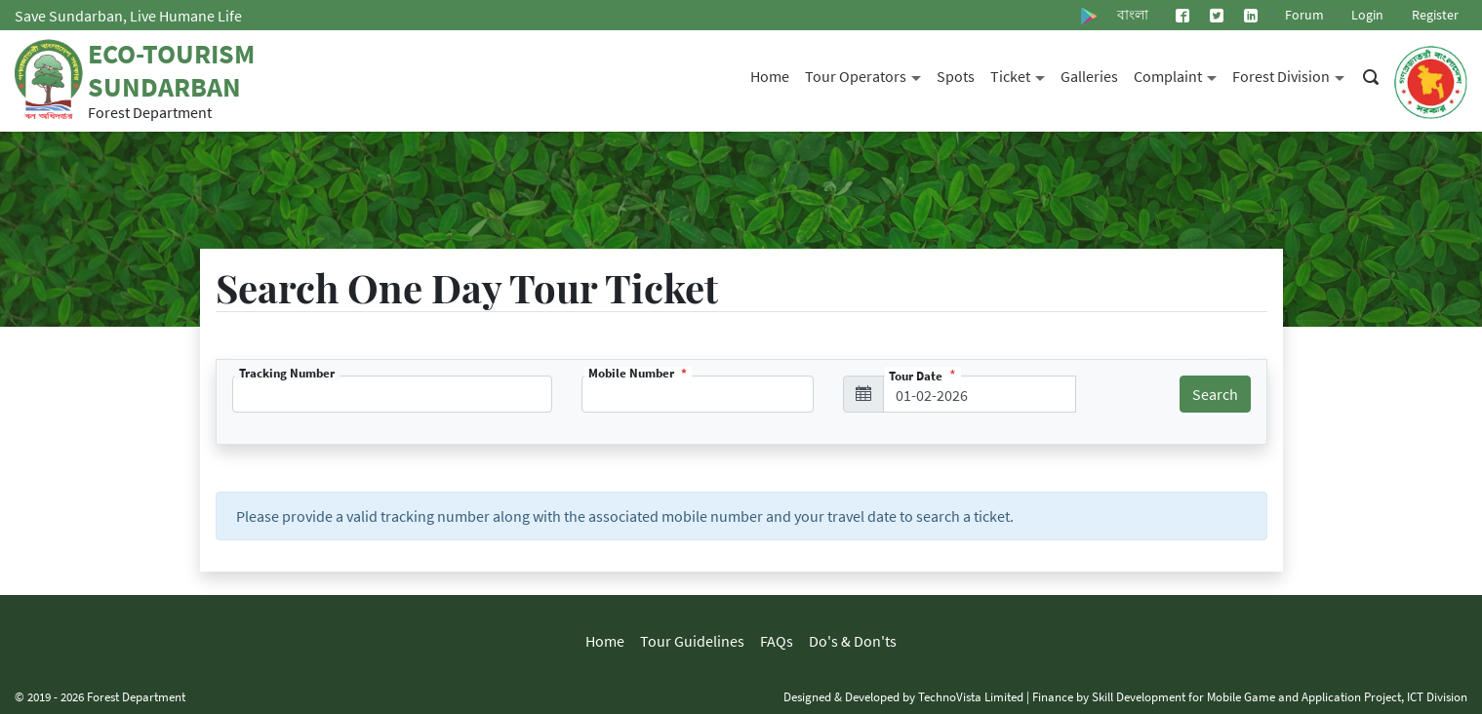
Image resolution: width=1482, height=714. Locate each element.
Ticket (1021, 74)
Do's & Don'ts (853, 641)
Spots (956, 76)
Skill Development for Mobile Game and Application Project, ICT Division (1279, 696)
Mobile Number (632, 373)
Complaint (1179, 74)
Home (769, 76)
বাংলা (1132, 14)
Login (1367, 14)
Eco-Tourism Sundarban (171, 70)
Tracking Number (287, 373)
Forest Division (1292, 74)
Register (1435, 14)
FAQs (776, 641)
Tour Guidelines (692, 641)
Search (1215, 394)
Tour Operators (867, 74)
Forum (1304, 14)
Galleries (1089, 76)
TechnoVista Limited (970, 696)
